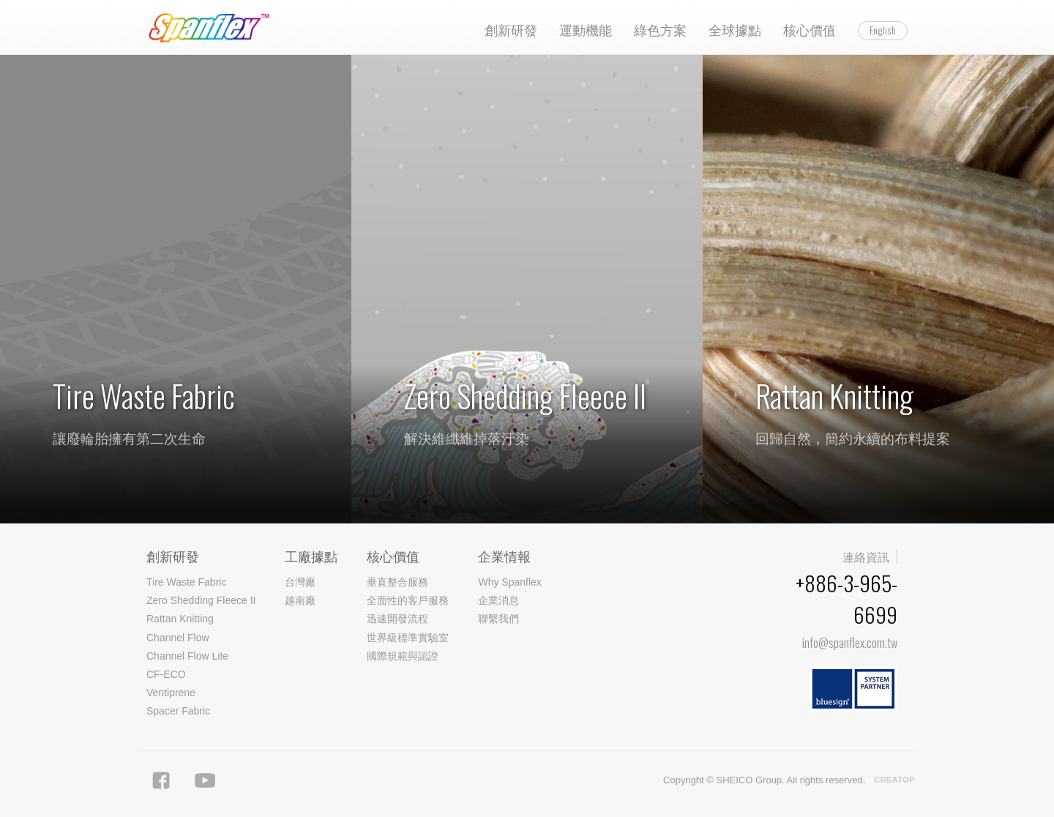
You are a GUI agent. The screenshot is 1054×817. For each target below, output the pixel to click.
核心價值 (809, 29)
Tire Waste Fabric (186, 582)
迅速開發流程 (397, 618)
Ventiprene (170, 692)
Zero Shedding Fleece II (200, 600)
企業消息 (498, 600)
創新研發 (511, 29)
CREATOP (894, 779)
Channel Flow (177, 637)
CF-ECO (166, 674)
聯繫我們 (498, 618)
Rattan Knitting (180, 618)
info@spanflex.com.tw (849, 643)
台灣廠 (300, 582)
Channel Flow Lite (187, 656)
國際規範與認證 (402, 656)
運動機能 (585, 29)
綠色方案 (660, 29)
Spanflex (215, 27)
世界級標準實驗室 (408, 637)
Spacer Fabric (178, 711)
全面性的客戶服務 (408, 600)
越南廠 (300, 600)
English (883, 30)
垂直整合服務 (397, 582)
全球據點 (735, 29)
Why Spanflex (509, 582)
